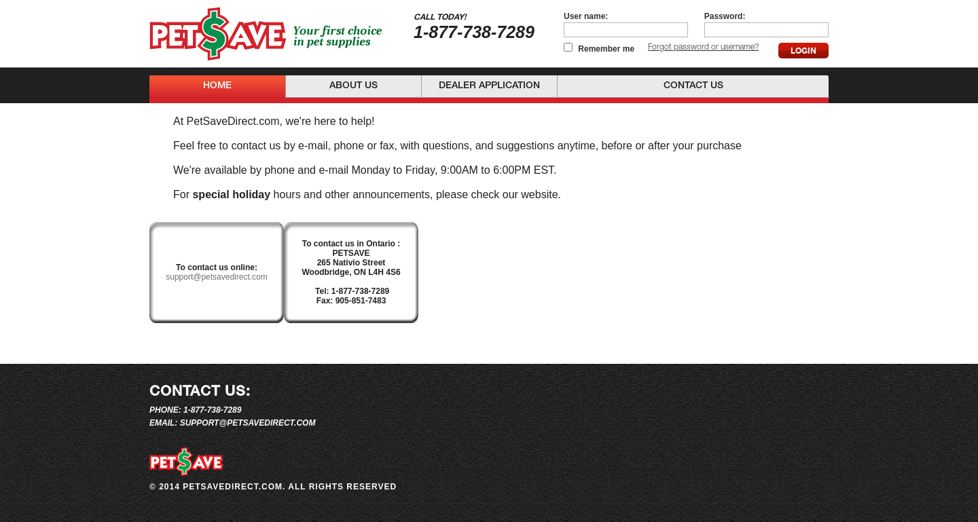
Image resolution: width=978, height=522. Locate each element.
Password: (725, 16)
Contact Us (693, 86)
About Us (353, 86)
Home (217, 86)
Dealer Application (489, 86)
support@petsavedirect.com (217, 277)
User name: (586, 16)
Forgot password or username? (703, 47)
